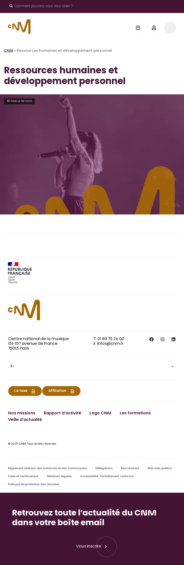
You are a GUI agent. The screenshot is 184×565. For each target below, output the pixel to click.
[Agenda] (138, 28)
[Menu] (170, 28)
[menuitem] (92, 366)
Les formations (135, 413)
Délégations (104, 468)
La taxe (20, 391)
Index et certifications (23, 476)
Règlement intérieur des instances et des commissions (47, 468)
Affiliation (57, 391)
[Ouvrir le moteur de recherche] (41, 6)
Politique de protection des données (33, 484)
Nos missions (21, 413)
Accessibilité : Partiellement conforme (107, 476)
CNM (8, 51)
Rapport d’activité (62, 413)
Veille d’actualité (25, 420)
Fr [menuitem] (12, 366)
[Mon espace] (154, 28)
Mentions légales (59, 476)
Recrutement (130, 468)
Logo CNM (100, 413)
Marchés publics (160, 468)
